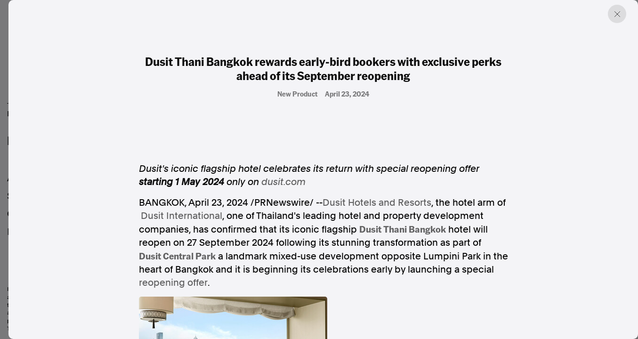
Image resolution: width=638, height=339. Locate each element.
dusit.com (283, 181)
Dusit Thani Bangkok (402, 229)
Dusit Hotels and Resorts (377, 202)
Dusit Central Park (177, 256)
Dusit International (181, 215)
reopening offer (173, 282)
